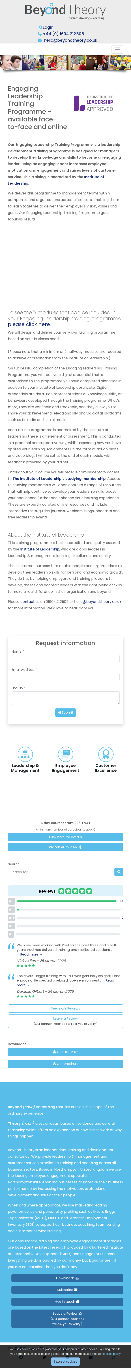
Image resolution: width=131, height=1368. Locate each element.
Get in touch (67, 1301)
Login (45, 27)
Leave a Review (65, 1021)
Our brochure (65, 1064)
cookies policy (112, 1353)
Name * (18, 651)
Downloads (67, 1278)
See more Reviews (65, 1008)
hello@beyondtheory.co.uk (70, 40)
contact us (29, 601)
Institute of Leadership (39, 549)
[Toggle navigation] (117, 49)
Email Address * (24, 669)
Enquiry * (19, 688)
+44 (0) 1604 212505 (63, 34)
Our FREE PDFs (65, 1052)
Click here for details (65, 837)
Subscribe (67, 1290)
